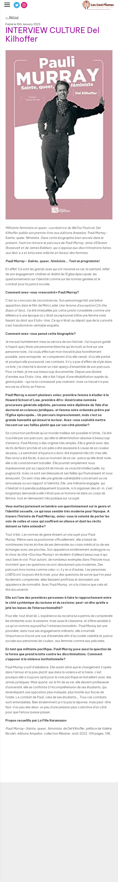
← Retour (12, 17)
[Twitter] (16, 5)
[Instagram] (24, 5)
